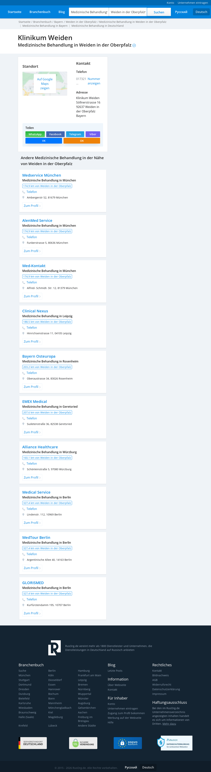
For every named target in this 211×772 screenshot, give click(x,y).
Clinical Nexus (34, 310)
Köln (51, 675)
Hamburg (84, 670)
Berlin (51, 670)
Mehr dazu (168, 723)
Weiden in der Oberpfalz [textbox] (128, 12)
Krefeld (23, 721)
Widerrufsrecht (161, 684)
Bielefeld (24, 698)
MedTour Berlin (36, 537)
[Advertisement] (152, 83)
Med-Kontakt (34, 265)
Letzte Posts (115, 670)
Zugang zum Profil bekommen (126, 713)
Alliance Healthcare (39, 446)
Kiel (50, 712)
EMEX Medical (34, 401)
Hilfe (110, 722)
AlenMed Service (37, 220)
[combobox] (89, 12)
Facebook (55, 134)
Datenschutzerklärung (165, 689)
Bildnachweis (160, 675)
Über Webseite (117, 685)
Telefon (29, 192)
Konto (111, 704)
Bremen (83, 684)
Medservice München (41, 175)
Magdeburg (55, 717)
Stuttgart (24, 680)
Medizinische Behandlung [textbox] (89, 12)
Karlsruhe (24, 703)
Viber (93, 134)
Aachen (82, 712)
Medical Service (36, 492)
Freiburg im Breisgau (90, 717)
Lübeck (52, 721)
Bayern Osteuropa (38, 356)
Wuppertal (84, 694)
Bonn (51, 698)
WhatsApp (35, 134)
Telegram (75, 134)
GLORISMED (33, 582)
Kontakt (112, 689)
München (24, 675)
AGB (155, 680)
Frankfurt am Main (89, 675)
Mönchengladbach (59, 707)
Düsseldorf (54, 680)
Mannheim (54, 703)
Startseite (24, 22)
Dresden (24, 689)
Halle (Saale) (26, 717)
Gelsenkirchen (86, 707)
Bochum (53, 694)
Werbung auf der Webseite (124, 718)
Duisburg (24, 694)
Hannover (54, 689)
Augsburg (84, 703)
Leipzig (82, 680)
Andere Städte (86, 721)
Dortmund (25, 684)
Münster (83, 698)
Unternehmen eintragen (122, 708)
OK (82, 140)
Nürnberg (84, 689)
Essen (51, 684)
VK (44, 140)
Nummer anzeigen (94, 81)
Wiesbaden (25, 707)
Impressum (159, 694)
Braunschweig (27, 712)
